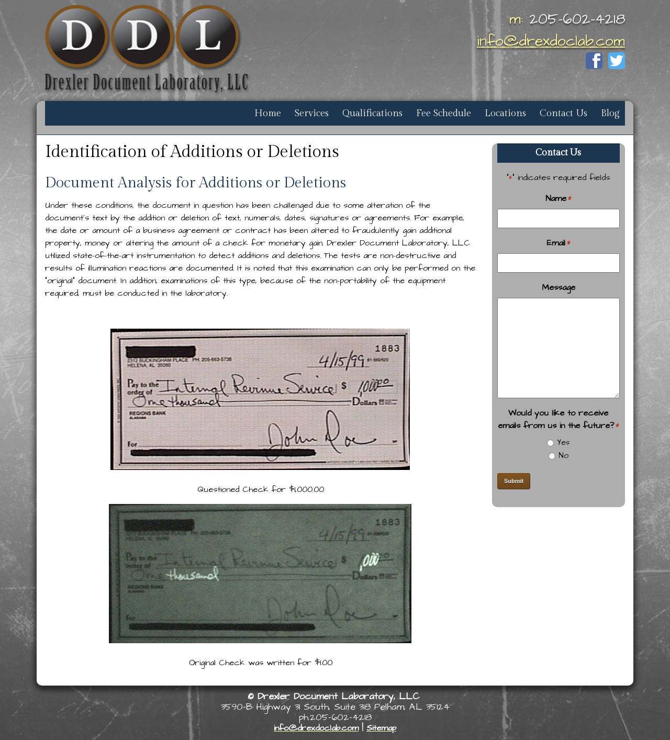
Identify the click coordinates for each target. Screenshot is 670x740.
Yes (563, 442)
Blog (610, 113)
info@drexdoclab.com (551, 41)
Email (558, 243)
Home (267, 113)
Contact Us (563, 113)
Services (312, 113)
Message (558, 287)
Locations (505, 113)
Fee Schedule (443, 113)
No (563, 455)
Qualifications (372, 113)
